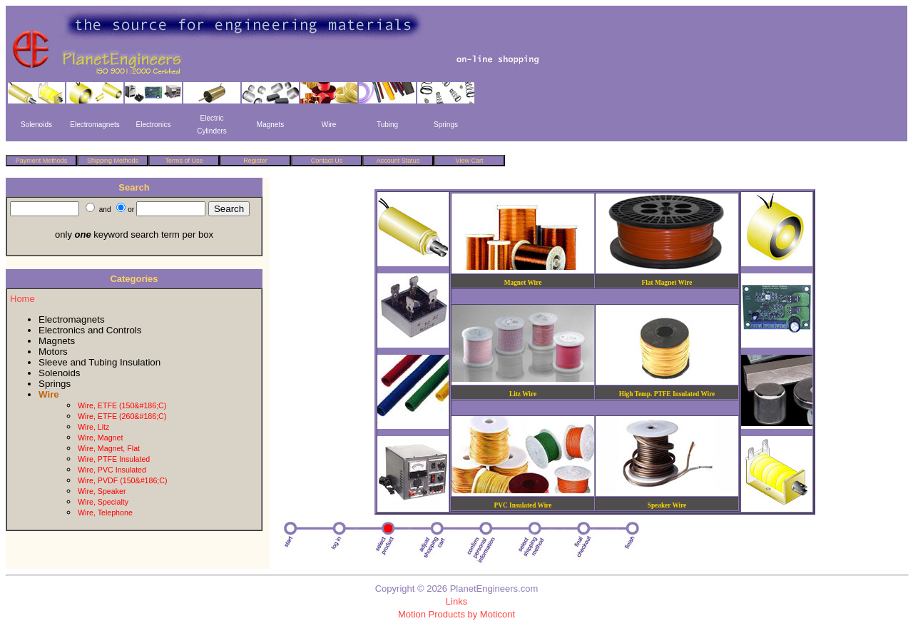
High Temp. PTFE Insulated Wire (667, 394)
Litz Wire (522, 394)
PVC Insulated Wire (523, 505)
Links (456, 601)
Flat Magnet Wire (667, 282)
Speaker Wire (667, 505)
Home (22, 298)
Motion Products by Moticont (456, 614)
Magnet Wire (523, 282)
